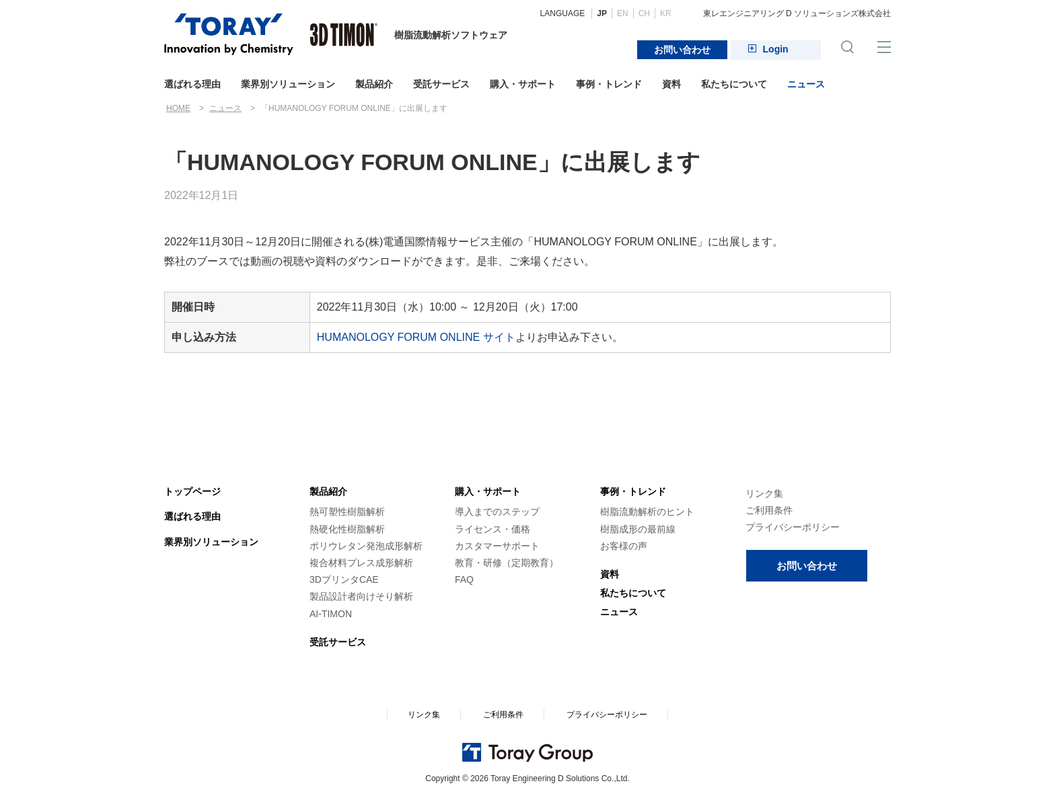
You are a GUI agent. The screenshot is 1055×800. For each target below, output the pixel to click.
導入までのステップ (497, 511)
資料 (671, 84)
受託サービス (441, 84)
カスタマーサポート (497, 546)
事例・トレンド (609, 84)
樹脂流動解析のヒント (647, 511)
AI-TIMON (331, 613)
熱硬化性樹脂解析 (347, 529)
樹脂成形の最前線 (638, 529)
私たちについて (734, 84)
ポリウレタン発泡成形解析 (366, 546)
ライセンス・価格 (492, 529)
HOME (178, 108)
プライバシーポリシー (792, 527)
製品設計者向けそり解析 (361, 596)
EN (622, 13)
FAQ (464, 579)
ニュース (806, 84)
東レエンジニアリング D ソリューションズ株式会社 (797, 13)
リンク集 (764, 493)
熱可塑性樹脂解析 (347, 511)
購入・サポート (523, 84)
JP (602, 13)
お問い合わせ (682, 49)
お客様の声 (623, 546)
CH (644, 13)
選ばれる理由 (192, 84)
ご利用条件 (769, 510)
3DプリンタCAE (344, 579)
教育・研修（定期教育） (506, 562)
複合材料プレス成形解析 (361, 562)
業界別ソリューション (288, 84)
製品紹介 (374, 84)
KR (665, 13)
